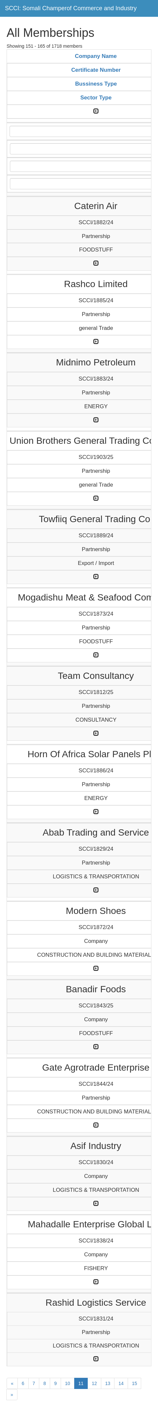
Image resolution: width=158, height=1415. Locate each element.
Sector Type (96, 97)
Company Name (96, 56)
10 (67, 1383)
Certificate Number (96, 70)
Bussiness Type (96, 84)
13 (108, 1383)
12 (94, 1383)
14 (121, 1383)
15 (134, 1383)
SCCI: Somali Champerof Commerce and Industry (71, 8)
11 (81, 1383)
